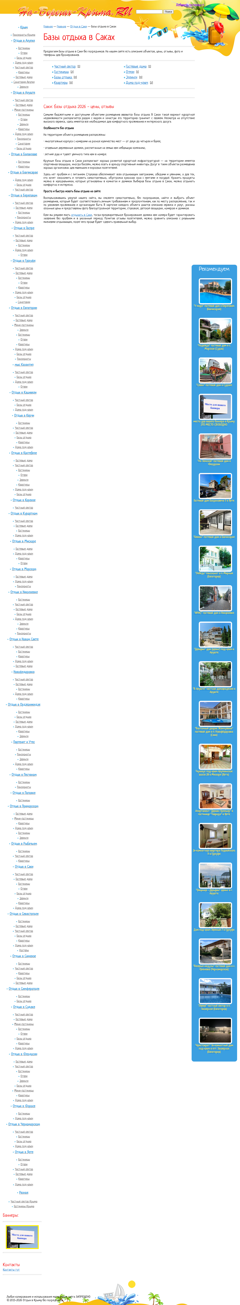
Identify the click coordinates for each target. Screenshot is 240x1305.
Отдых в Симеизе (24, 956)
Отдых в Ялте (24, 1152)
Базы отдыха (24, 58)
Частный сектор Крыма (24, 1201)
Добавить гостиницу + (190, 5)
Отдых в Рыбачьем (24, 844)
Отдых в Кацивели (24, 393)
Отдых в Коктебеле (24, 453)
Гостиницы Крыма (24, 1206)
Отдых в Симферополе (24, 989)
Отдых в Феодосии (24, 1054)
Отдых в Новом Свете (24, 639)
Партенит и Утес (24, 742)
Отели (24, 53)
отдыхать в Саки (81, 215)
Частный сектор (24, 67)
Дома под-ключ (24, 62)
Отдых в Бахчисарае (24, 172)
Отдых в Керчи (24, 416)
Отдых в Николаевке (24, 592)
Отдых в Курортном (24, 514)
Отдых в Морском (24, 569)
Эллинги (24, 86)
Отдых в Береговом (24, 195)
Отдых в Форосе (24, 1106)
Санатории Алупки (24, 82)
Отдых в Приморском (24, 806)
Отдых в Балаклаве (24, 154)
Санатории (24, 143)
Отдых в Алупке (24, 41)
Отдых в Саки (24, 867)
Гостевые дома (24, 77)
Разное (23, 1193)
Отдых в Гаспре (24, 228)
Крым (24, 27)
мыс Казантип (24, 365)
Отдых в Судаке (24, 1007)
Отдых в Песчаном (24, 775)
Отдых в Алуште (24, 93)
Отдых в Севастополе (24, 914)
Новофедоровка (24, 672)
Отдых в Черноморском (24, 1124)
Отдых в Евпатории (24, 308)
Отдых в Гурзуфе (24, 261)
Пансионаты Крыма (24, 35)
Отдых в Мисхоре (24, 541)
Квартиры (24, 72)
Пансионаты (24, 138)
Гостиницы (24, 48)
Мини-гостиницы (24, 109)
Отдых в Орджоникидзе (24, 705)
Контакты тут (11, 1270)
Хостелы (24, 950)
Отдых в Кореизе (24, 500)
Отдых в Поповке (24, 793)
